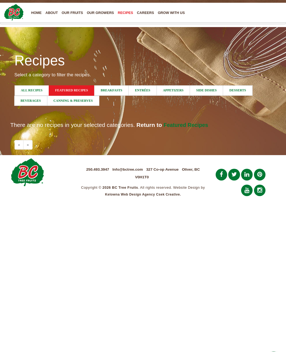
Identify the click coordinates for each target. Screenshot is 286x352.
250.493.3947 (95, 169)
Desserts (237, 90)
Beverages (31, 101)
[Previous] (19, 145)
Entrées (142, 90)
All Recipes (31, 90)
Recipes (126, 13)
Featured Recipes (71, 90)
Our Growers (100, 13)
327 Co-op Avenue (163, 169)
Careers (145, 13)
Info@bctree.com (127, 169)
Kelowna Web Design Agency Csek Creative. (143, 195)
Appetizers (173, 90)
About (52, 13)
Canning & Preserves (73, 101)
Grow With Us (171, 13)
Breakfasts (111, 90)
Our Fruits (72, 13)
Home (36, 13)
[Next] (28, 145)
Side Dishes (206, 90)
